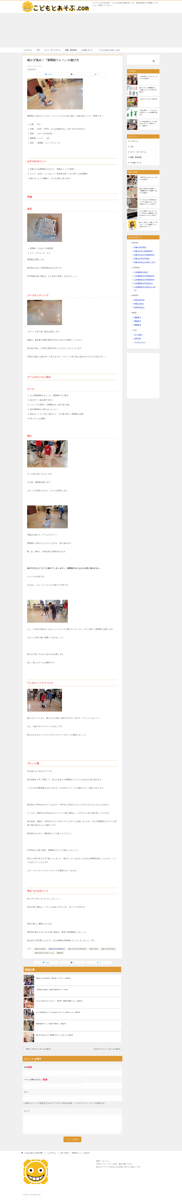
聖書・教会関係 (71, 50)
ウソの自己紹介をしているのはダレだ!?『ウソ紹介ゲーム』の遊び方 (58, 1012)
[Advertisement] (91, 30)
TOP (33, 1153)
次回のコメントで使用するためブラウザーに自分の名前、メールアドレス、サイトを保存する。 (65, 1103)
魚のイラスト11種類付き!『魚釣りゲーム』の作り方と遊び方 (148, 90)
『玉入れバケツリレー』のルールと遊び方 (106, 1049)
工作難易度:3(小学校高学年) (144, 280)
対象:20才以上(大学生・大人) (44, 953)
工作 (38, 50)
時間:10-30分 (93, 949)
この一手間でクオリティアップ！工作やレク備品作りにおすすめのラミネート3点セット (148, 214)
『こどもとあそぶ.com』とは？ (108, 50)
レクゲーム (28, 50)
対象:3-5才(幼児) (40, 949)
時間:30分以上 (139, 307)
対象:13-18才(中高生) (108, 949)
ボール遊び (138, 335)
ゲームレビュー (140, 342)
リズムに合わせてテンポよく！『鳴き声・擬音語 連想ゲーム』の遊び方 (59, 1001)
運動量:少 (137, 317)
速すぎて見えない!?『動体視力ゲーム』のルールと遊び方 (54, 1035)
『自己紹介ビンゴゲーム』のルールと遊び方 (148, 77)
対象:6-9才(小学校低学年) (143, 251)
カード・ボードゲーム (52, 50)
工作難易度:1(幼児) (141, 272)
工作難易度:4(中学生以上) (143, 283)
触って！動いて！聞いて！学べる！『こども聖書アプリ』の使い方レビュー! (148, 224)
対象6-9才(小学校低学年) (57, 949)
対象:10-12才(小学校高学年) (77, 949)
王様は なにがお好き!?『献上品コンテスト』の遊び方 (53, 978)
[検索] (143, 59)
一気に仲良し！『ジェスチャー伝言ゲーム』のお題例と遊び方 (148, 112)
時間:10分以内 (139, 300)
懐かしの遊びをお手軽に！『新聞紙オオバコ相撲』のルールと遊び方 (148, 191)
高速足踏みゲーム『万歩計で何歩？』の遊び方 (51, 1024)
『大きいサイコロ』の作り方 (148, 99)
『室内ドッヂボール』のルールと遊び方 (38, 1049)
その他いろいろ (87, 50)
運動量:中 (137, 321)
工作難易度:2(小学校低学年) (144, 276)
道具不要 (137, 338)
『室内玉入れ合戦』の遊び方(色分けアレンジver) (52, 989)
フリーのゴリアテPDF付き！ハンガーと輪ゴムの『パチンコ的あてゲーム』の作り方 (148, 202)
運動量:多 (60, 953)
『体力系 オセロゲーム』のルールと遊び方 (148, 178)
